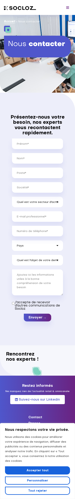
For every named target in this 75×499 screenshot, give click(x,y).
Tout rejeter (37, 491)
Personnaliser (37, 480)
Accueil (9, 21)
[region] (37, 461)
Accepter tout (38, 470)
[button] (67, 7)
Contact (35, 417)
